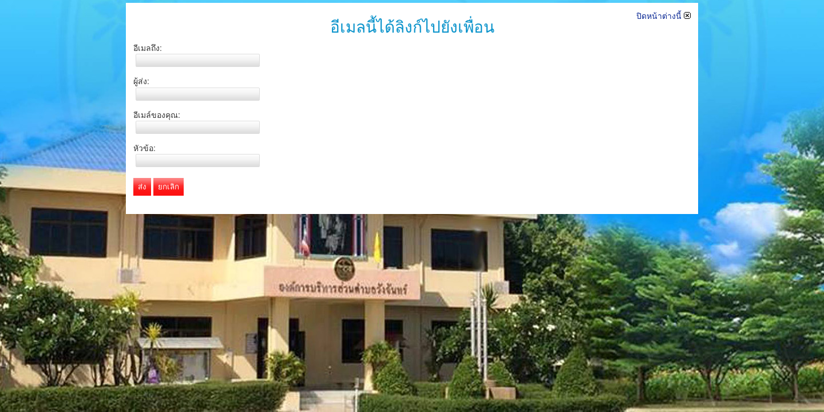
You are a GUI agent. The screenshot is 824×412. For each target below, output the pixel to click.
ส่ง (142, 187)
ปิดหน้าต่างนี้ (663, 16)
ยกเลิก (168, 187)
